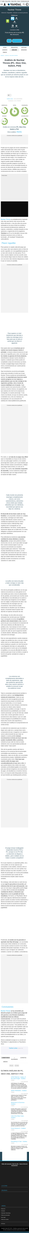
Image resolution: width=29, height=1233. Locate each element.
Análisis (14, 50)
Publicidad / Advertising (5, 1213)
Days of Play (7, 1)
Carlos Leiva (10, 98)
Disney (18, 1)
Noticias (23, 47)
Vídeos (5, 52)
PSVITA (19, 132)
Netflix (3, 1)
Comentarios (6, 1057)
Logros (9, 40)
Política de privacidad (5, 1215)
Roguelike (9, 12)
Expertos (23, 1057)
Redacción (3, 1208)
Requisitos (14, 47)
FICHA (4, 47)
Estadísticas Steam (17, 40)
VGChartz (3, 1223)
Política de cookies (5, 1219)
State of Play (14, 1)
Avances (4, 50)
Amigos (5, 1061)
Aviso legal (3, 1217)
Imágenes (24, 50)
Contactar (3, 1210)
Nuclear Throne (14, 10)
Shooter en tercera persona (20, 12)
